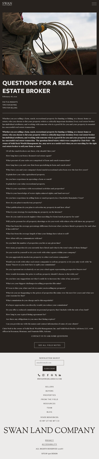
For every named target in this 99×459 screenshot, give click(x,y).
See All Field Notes (49, 345)
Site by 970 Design (49, 453)
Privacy (49, 440)
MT (54, 420)
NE (51, 420)
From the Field (49, 399)
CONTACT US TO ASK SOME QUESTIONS (49, 336)
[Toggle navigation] (85, 4)
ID (41, 420)
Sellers (49, 386)
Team (49, 407)
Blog (49, 412)
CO (58, 420)
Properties (49, 395)
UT (47, 420)
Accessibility (49, 444)
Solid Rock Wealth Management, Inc (40, 328)
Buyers (49, 390)
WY (44, 420)
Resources (49, 403)
